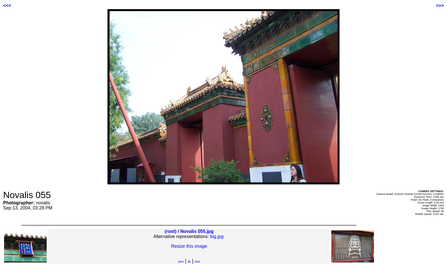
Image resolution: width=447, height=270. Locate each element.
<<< (7, 5)
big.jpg (217, 236)
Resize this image (189, 246)
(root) (170, 231)
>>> (440, 5)
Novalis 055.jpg (197, 231)
